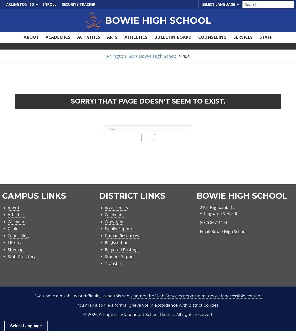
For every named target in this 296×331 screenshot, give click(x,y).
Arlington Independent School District (136, 314)
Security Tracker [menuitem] (78, 4)
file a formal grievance (126, 305)
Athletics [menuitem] (135, 37)
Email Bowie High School (223, 231)
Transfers (114, 263)
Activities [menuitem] (88, 37)
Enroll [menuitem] (49, 4)
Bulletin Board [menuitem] (172, 37)
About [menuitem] (31, 37)
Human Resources (122, 235)
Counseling (18, 235)
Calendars (114, 214)
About (13, 207)
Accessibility (116, 207)
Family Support (119, 228)
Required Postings (122, 249)
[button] (37, 4)
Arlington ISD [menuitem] (19, 5)
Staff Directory (22, 256)
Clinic (13, 228)
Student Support (121, 256)
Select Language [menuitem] (218, 5)
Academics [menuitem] (58, 37)
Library (14, 242)
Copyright (114, 221)
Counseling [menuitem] (212, 37)
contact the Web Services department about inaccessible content (196, 296)
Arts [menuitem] (112, 37)
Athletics (16, 214)
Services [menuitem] (243, 37)
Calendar (16, 221)
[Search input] (267, 4)
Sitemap (16, 249)
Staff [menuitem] (266, 37)
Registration (116, 242)
